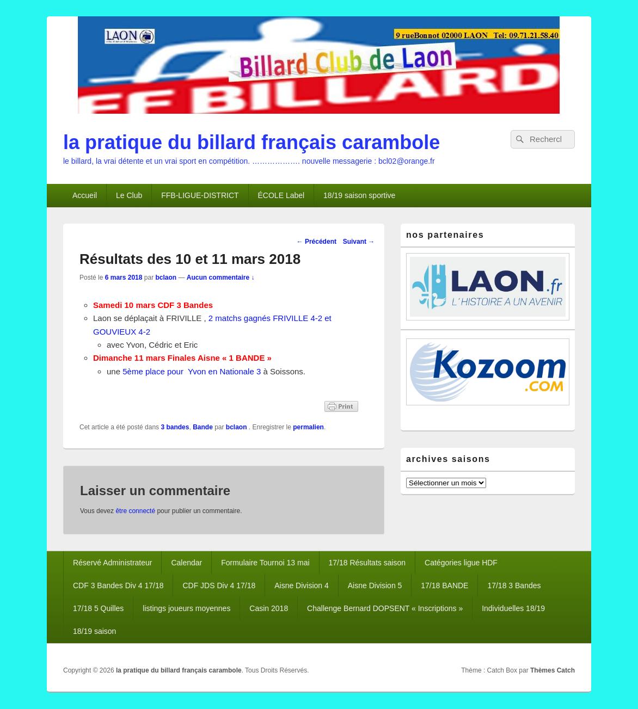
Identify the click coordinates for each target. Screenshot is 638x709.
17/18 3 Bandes (514, 585)
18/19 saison (94, 631)
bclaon (165, 277)
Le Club (129, 195)
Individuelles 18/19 (513, 608)
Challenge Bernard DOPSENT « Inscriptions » (385, 608)
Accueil (84, 195)
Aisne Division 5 (375, 585)
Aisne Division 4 (301, 585)
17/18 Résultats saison (367, 562)
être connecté (135, 511)
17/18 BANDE (444, 585)
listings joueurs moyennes (186, 608)
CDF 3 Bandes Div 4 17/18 (118, 585)
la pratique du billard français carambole (251, 142)
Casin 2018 (268, 608)
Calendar (186, 562)
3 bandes (175, 427)
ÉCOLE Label (281, 195)
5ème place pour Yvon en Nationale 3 (191, 371)
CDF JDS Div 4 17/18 (218, 585)
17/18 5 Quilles (98, 608)
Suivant (359, 241)
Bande (203, 427)
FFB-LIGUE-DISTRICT (199, 195)
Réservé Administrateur (112, 562)
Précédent (316, 241)
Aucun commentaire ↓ (221, 277)
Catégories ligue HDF (461, 562)
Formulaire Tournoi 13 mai (265, 562)
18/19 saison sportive (359, 195)
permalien (308, 427)
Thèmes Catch (552, 670)
